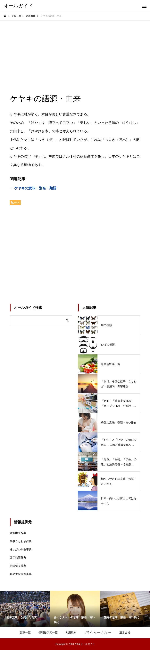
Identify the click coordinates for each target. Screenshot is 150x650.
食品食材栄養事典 (21, 574)
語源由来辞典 (18, 533)
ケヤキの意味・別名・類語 (35, 188)
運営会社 (124, 632)
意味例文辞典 (18, 565)
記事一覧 (25, 632)
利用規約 (70, 632)
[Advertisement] (75, 49)
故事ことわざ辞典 (21, 541)
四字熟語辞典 (18, 557)
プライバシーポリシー (98, 632)
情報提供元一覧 (48, 632)
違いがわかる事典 (21, 549)
